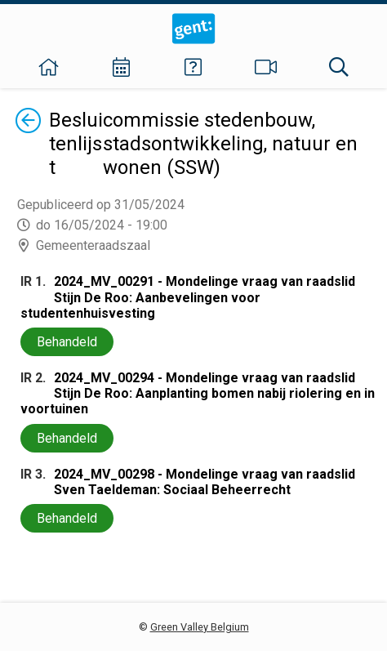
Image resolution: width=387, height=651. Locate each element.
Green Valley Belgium (199, 627)
